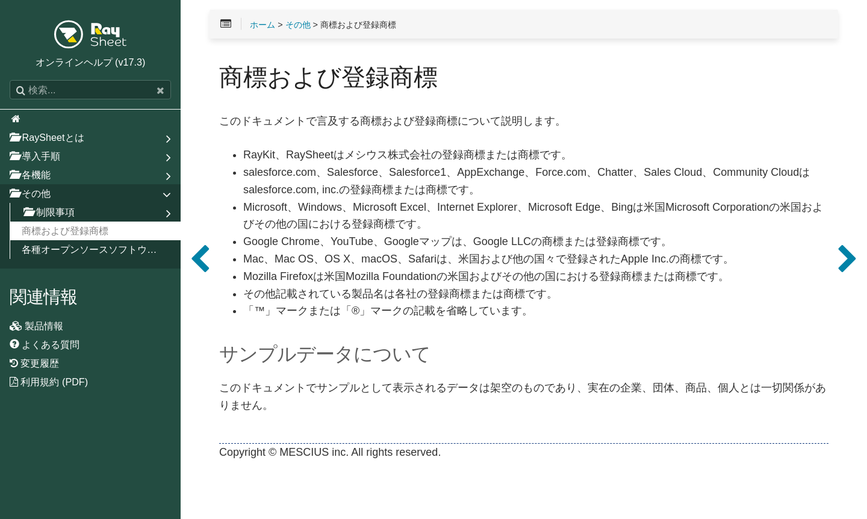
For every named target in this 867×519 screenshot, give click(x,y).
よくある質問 (45, 344)
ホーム (262, 25)
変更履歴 (35, 363)
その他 (298, 25)
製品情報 (37, 325)
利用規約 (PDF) (49, 381)
